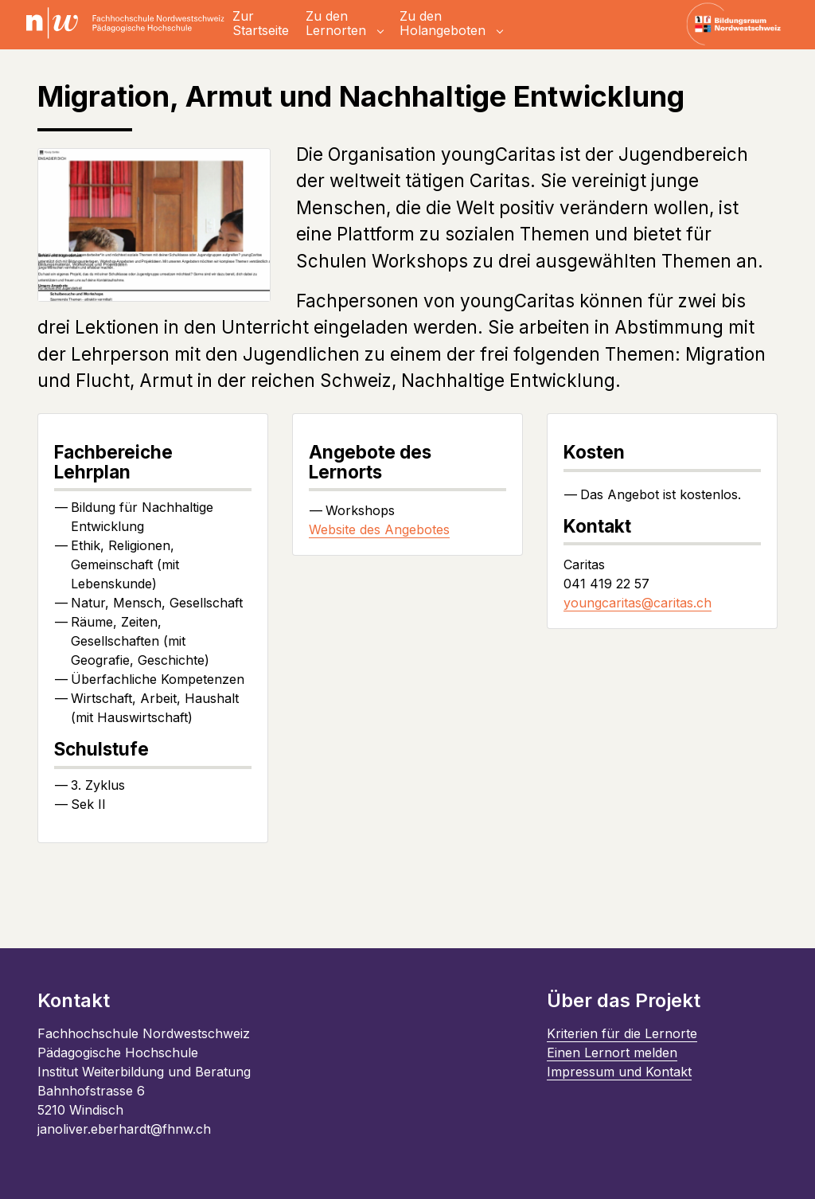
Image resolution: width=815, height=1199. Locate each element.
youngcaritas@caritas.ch (637, 603)
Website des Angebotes (379, 529)
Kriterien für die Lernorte (622, 1033)
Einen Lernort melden (612, 1052)
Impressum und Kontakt (619, 1072)
